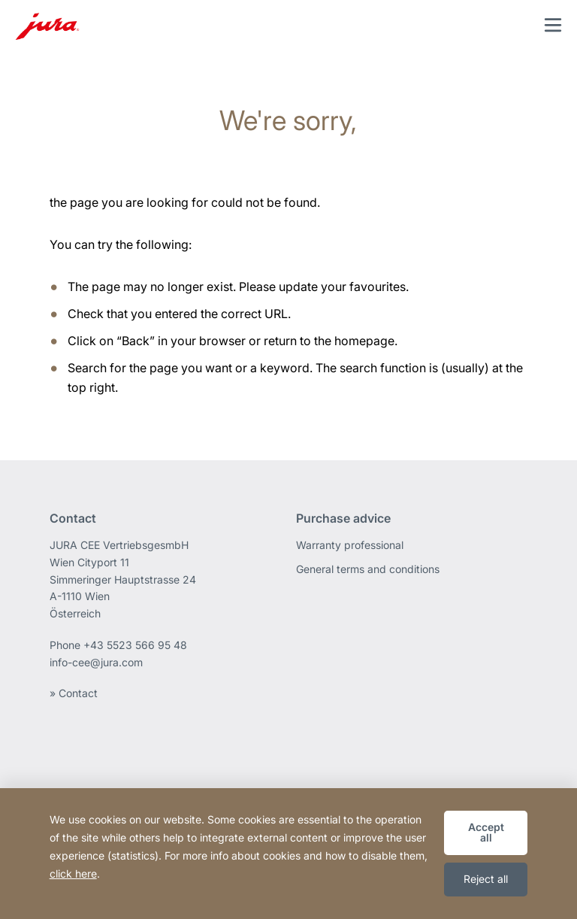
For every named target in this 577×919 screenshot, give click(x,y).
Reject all (486, 878)
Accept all (486, 832)
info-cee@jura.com (96, 662)
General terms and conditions (368, 569)
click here (73, 873)
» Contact (74, 693)
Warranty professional (349, 544)
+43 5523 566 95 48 (135, 644)
